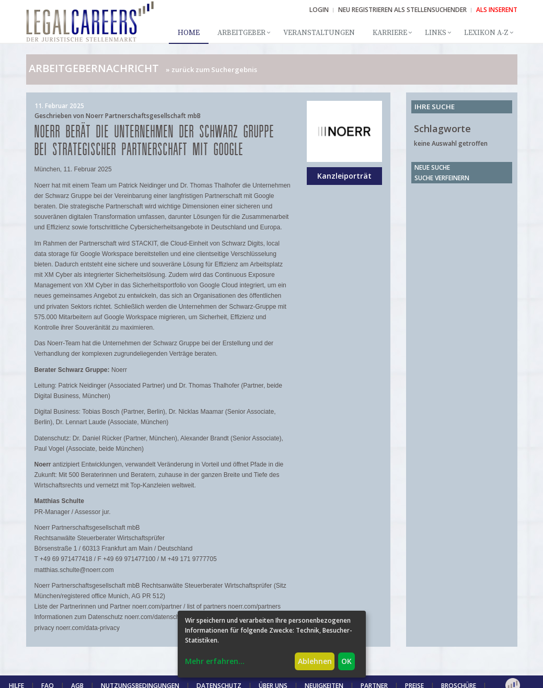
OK (346, 661)
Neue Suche (432, 167)
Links (435, 33)
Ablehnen (315, 661)
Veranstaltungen (319, 33)
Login (319, 9)
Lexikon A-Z (486, 33)
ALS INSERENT (496, 9)
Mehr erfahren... (215, 661)
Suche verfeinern (441, 177)
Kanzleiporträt (344, 176)
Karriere (390, 33)
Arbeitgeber (241, 33)
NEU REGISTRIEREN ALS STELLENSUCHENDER (402, 9)
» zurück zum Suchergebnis (211, 69)
